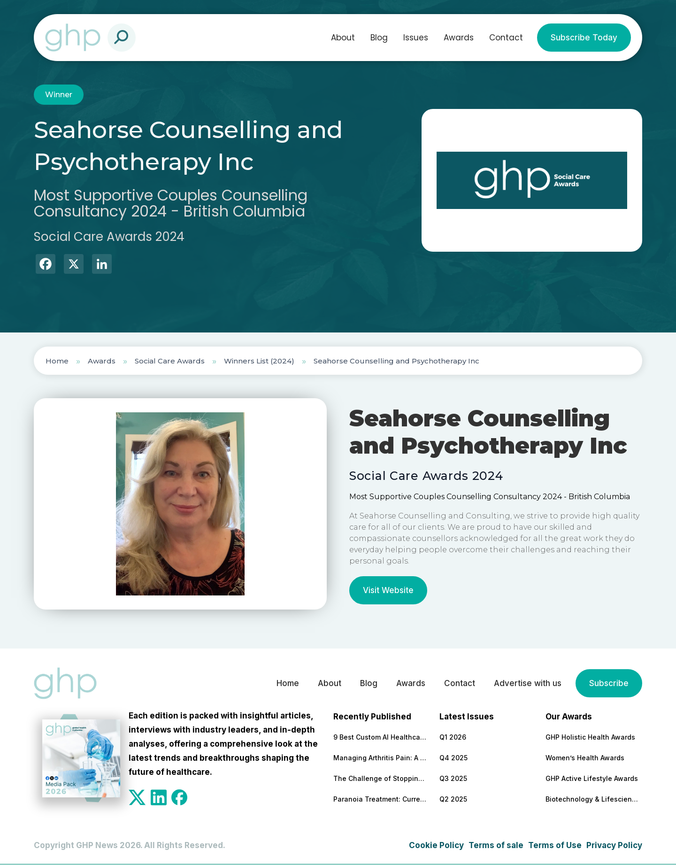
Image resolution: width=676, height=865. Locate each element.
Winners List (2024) (259, 360)
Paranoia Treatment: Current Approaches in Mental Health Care (380, 799)
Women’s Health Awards (584, 758)
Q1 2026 (452, 737)
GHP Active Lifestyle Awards (591, 778)
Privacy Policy (614, 845)
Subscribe (609, 683)
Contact (506, 37)
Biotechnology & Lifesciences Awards (592, 799)
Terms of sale (496, 845)
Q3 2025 (453, 778)
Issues (415, 37)
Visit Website (388, 590)
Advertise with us (527, 683)
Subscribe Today (584, 37)
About (343, 37)
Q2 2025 (453, 799)
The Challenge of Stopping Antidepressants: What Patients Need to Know (380, 778)
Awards (459, 37)
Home (57, 360)
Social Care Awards (170, 360)
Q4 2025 (453, 758)
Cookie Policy (436, 845)
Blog (379, 37)
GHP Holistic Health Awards (590, 737)
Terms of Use (555, 845)
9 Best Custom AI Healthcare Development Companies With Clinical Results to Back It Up (380, 737)
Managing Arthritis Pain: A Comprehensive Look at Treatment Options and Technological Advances (380, 758)
